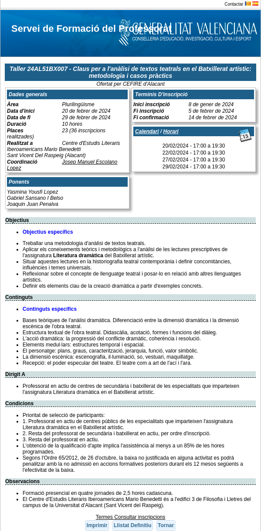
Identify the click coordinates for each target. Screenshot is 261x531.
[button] (97, 525)
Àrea (13, 104)
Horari (170, 131)
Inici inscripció (151, 104)
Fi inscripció (148, 111)
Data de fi (18, 117)
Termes (105, 517)
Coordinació (22, 162)
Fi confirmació (151, 117)
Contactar (234, 4)
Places (15, 131)
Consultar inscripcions (139, 517)
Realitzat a (20, 143)
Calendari (147, 131)
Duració (16, 124)
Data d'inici (21, 111)
